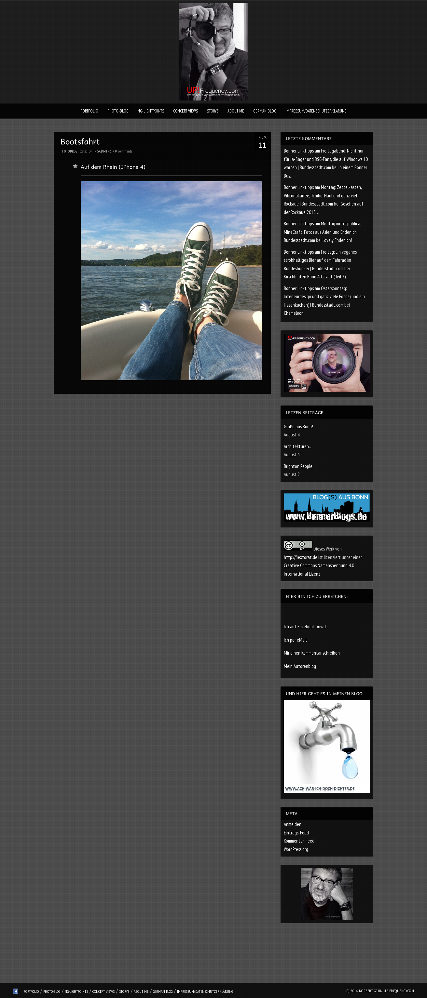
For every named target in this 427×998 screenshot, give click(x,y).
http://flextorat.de (300, 557)
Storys (212, 111)
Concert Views (185, 111)
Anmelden (292, 824)
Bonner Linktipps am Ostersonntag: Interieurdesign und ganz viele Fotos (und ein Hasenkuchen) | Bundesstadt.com (324, 296)
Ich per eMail (295, 640)
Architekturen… (298, 446)
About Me (235, 111)
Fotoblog (69, 151)
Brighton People (298, 466)
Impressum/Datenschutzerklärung (316, 111)
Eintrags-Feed (296, 833)
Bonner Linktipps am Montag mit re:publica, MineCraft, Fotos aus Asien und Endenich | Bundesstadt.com (322, 231)
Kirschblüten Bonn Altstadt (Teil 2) (315, 276)
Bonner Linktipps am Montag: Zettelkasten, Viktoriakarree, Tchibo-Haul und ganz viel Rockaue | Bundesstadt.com (323, 195)
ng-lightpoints (151, 111)
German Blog (264, 111)
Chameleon (294, 313)
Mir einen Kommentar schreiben (312, 653)
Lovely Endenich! (337, 240)
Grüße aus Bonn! (298, 426)
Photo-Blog (118, 111)
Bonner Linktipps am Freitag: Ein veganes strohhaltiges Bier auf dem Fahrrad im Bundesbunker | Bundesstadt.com (320, 260)
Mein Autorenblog (300, 666)
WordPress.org (296, 849)
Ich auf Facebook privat (305, 626)
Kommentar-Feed (299, 841)
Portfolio (89, 111)
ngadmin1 (103, 151)
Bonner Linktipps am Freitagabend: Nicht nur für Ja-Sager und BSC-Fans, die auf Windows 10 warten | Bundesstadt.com (326, 159)
